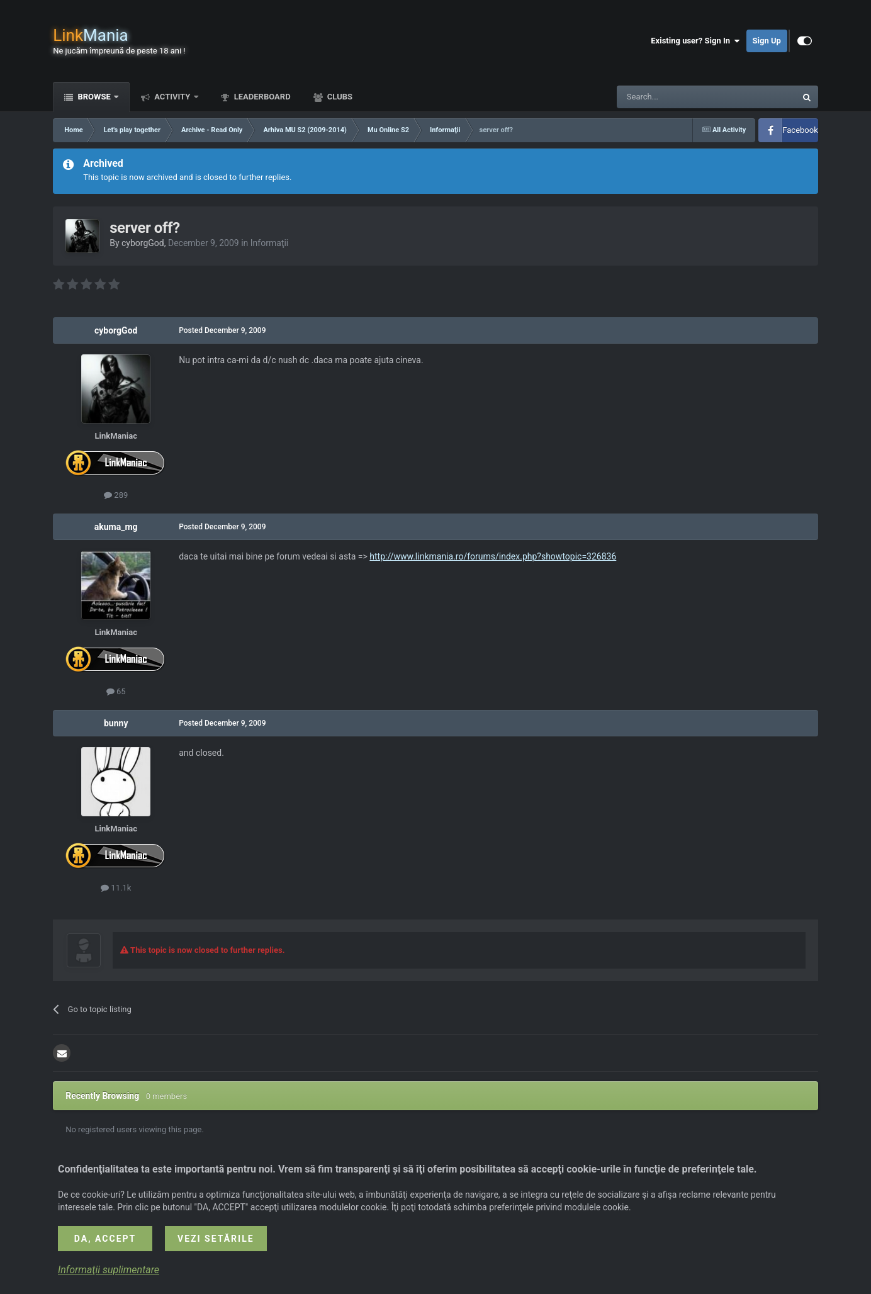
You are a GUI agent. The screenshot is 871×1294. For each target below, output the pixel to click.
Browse (94, 96)
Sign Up (767, 40)
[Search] (676, 97)
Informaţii (269, 243)
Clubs (338, 96)
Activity (172, 96)
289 (116, 495)
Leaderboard (261, 96)
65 (116, 691)
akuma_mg (116, 527)
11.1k (116, 887)
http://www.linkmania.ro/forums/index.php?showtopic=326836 (492, 556)
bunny (116, 723)
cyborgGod (142, 243)
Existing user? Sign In (695, 41)
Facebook (800, 130)
